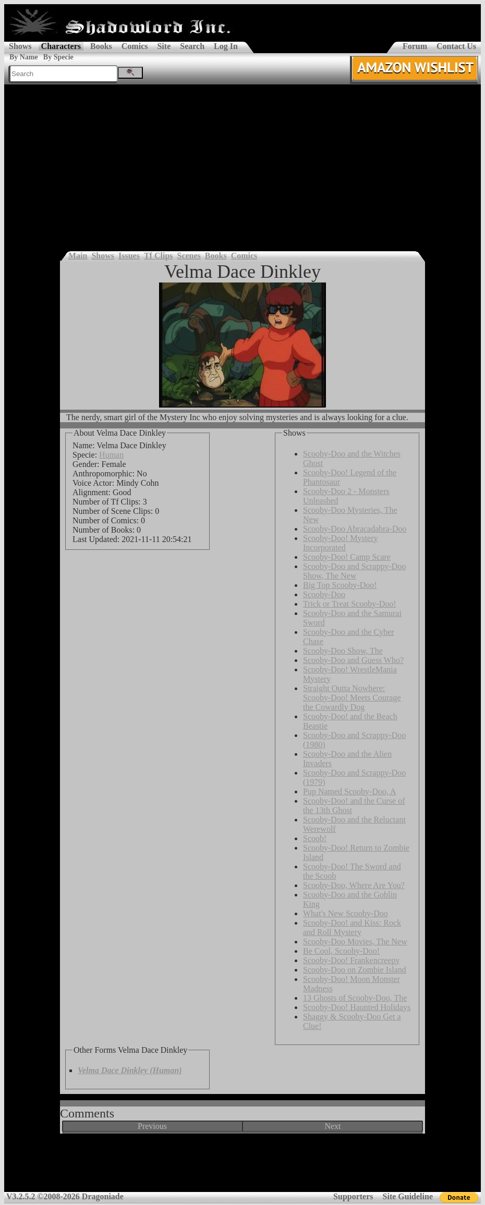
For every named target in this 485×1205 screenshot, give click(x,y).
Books (101, 46)
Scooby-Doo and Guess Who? (353, 660)
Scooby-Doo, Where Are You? (354, 885)
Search (192, 46)
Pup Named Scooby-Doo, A (349, 791)
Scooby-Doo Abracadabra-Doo (355, 528)
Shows (20, 46)
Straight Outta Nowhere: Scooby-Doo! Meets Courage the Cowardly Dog (352, 697)
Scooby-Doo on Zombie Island (354, 969)
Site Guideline (408, 1196)
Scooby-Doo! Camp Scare (347, 556)
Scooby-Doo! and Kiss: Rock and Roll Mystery (352, 927)
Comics (135, 46)
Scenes (189, 255)
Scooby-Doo (324, 594)
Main (77, 255)
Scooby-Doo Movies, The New (355, 941)
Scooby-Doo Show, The (343, 650)
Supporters (353, 1196)
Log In (226, 46)
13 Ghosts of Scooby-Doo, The (355, 997)
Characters (61, 46)
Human (111, 454)
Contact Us (456, 46)
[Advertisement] (242, 163)
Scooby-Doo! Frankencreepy (351, 960)
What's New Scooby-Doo (345, 913)
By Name (23, 57)
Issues (129, 255)
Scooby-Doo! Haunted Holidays (356, 1007)
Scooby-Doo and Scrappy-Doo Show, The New (354, 571)
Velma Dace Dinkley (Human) (130, 1070)
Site (164, 46)
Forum (415, 46)
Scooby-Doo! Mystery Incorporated (340, 543)
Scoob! (314, 838)
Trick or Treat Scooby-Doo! (349, 603)
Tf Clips (158, 255)
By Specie (58, 57)
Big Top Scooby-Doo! (340, 585)
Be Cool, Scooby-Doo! (341, 950)
